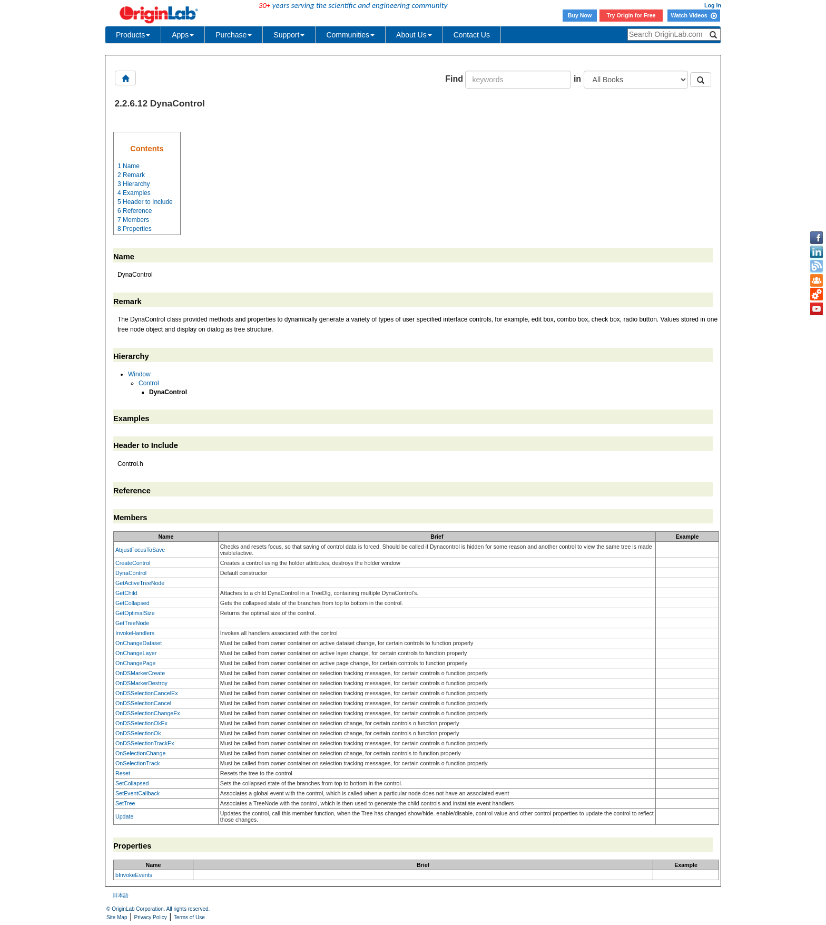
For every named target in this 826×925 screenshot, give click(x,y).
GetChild (126, 593)
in (577, 78)
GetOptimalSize (135, 613)
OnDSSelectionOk (138, 733)
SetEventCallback (137, 793)
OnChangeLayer (135, 653)
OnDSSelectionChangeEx (147, 713)
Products (133, 35)
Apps (183, 35)
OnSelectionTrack (137, 763)
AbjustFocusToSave (140, 550)
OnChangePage (135, 663)
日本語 (121, 895)
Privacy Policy (150, 917)
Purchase (233, 35)
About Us (414, 35)
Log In (712, 5)
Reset (122, 773)
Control (149, 383)
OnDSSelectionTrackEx (144, 743)
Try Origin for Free (631, 15)
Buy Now (580, 15)
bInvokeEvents (133, 875)
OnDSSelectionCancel (143, 703)
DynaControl (130, 573)
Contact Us (472, 35)
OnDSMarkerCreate (140, 673)
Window (139, 374)
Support (288, 35)
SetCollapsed (132, 783)
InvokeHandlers (134, 633)
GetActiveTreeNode (139, 583)
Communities (350, 35)
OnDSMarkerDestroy (141, 683)
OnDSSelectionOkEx (141, 723)
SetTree (125, 803)
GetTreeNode (132, 623)
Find (454, 78)
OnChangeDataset (138, 643)
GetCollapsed (132, 603)
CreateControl (132, 563)
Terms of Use (189, 917)
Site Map (116, 917)
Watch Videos (693, 15)
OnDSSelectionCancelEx (146, 693)
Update (124, 816)
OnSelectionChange (140, 753)
